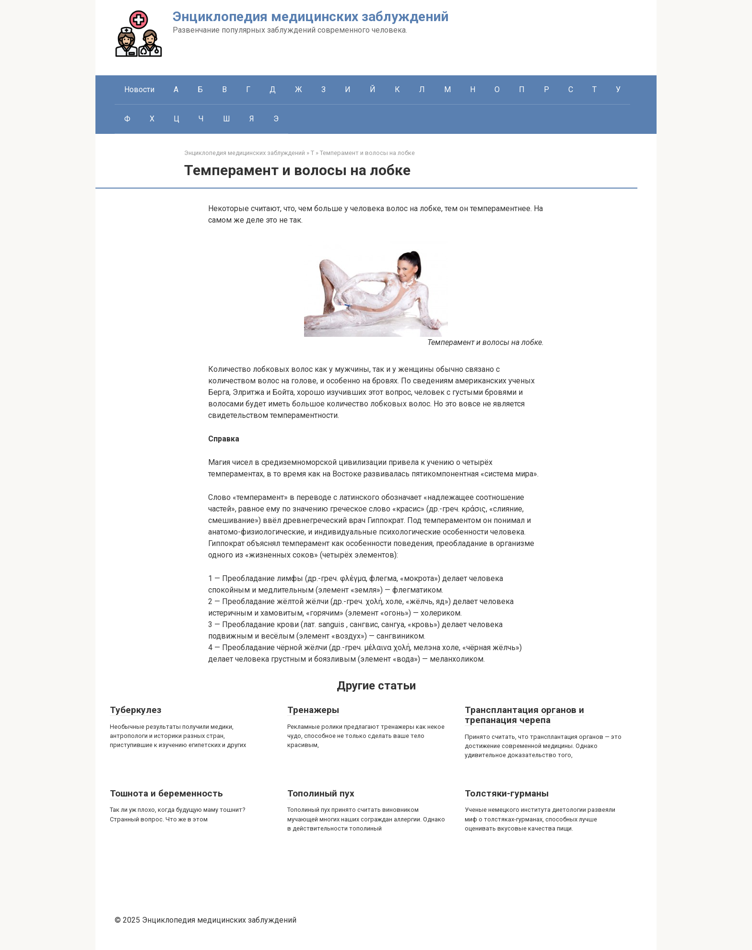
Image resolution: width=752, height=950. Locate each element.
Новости (139, 89)
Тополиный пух (320, 793)
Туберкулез (135, 709)
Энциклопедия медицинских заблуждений (310, 16)
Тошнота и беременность (166, 793)
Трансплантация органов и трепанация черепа (524, 714)
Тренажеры (313, 709)
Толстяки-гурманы (507, 793)
